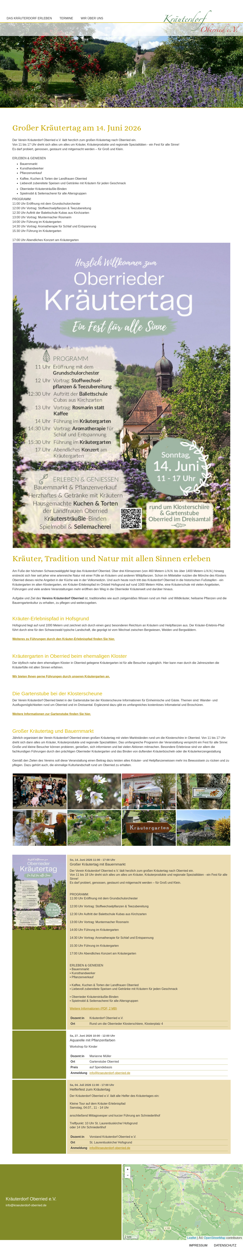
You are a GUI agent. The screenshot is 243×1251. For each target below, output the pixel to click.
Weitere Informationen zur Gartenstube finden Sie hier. (51, 714)
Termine (66, 18)
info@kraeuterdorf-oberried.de (110, 1073)
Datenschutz (225, 1245)
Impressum (198, 1245)
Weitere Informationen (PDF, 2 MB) (93, 1008)
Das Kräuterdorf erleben (29, 18)
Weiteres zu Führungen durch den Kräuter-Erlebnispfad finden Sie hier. (63, 639)
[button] (127, 1169)
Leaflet (191, 1237)
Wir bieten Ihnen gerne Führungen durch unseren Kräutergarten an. (61, 676)
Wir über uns (92, 18)
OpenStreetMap (214, 1237)
